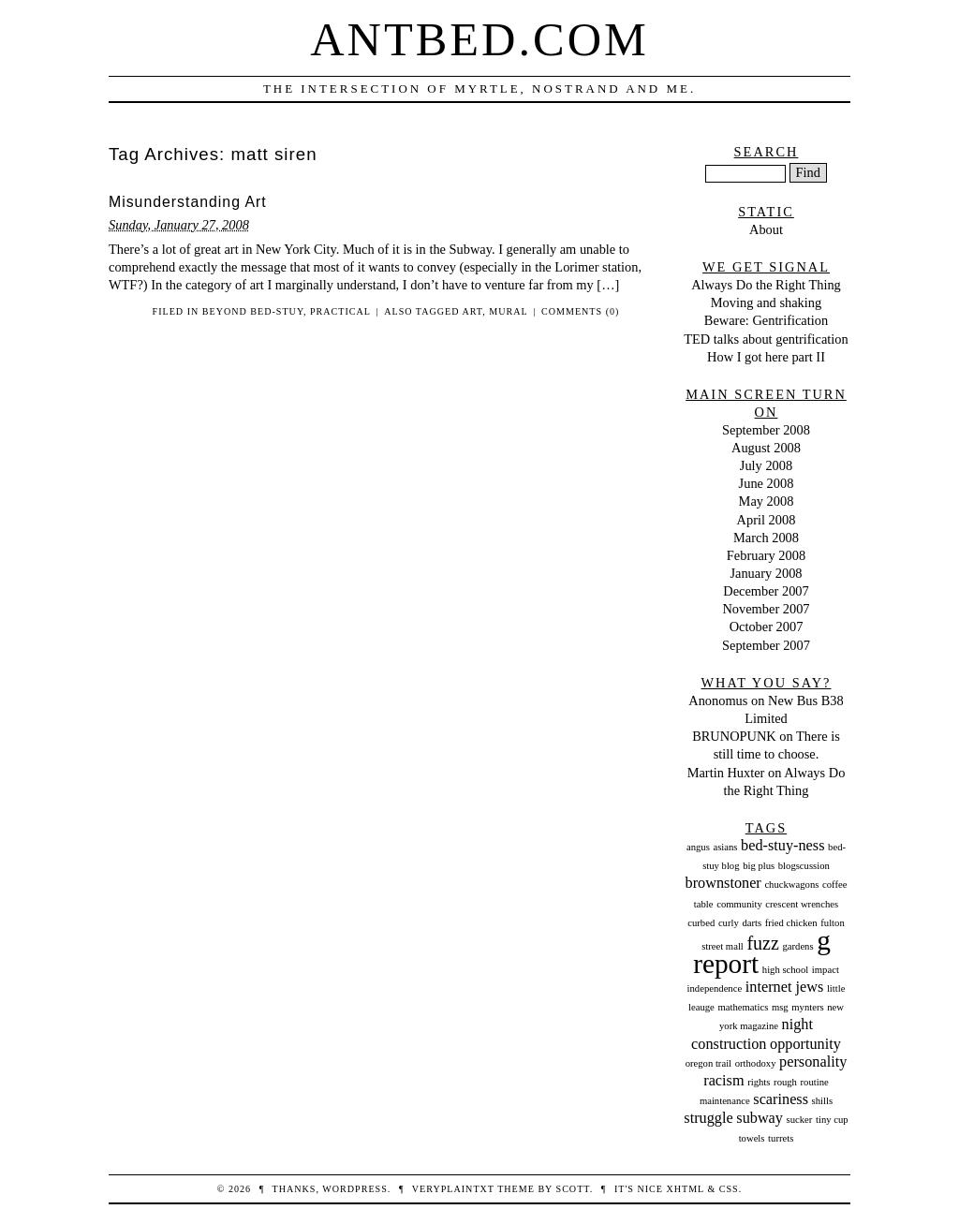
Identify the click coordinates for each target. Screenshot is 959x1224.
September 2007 (766, 645)
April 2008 (766, 519)
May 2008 (766, 501)
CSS (729, 1189)
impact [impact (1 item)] (825, 970)
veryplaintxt (453, 1189)
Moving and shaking (766, 302)
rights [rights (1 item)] (758, 1082)
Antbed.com (479, 39)
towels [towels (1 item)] (752, 1138)
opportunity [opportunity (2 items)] (805, 1044)
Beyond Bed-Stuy (252, 311)
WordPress (354, 1189)
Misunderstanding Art (188, 202)
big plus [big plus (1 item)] (759, 866)
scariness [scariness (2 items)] (780, 1099)
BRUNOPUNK (734, 736)
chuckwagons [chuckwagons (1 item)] (791, 884)
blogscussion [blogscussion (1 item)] (804, 866)
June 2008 (766, 483)
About (766, 229)
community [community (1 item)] (739, 904)
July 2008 (766, 465)
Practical (340, 311)
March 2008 (766, 537)
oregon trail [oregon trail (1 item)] (708, 1063)
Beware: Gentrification (766, 320)
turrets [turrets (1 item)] (780, 1138)
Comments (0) (580, 311)
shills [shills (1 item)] (823, 1101)
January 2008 (766, 573)
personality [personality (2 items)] (813, 1062)
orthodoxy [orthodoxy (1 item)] (755, 1063)
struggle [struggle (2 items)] (708, 1118)
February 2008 (766, 555)
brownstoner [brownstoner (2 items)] (723, 883)
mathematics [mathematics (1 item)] (742, 1007)
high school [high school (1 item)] (785, 970)
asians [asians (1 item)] (725, 847)
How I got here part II (766, 356)
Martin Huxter (726, 772)
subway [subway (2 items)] (759, 1118)
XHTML (684, 1189)
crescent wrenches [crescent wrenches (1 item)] (801, 904)
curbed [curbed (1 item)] (701, 923)
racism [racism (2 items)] (723, 1080)
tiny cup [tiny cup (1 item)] (832, 1119)
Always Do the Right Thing (766, 284)
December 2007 (766, 590)
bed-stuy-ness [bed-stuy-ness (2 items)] (782, 845)
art (472, 311)
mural (508, 311)
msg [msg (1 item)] (780, 1007)
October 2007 (767, 626)
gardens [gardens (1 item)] (797, 946)
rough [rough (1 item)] (785, 1082)
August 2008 (766, 447)
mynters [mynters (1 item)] (807, 1007)
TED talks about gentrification (766, 339)
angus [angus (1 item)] (698, 847)
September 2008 (766, 429)
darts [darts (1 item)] (751, 923)
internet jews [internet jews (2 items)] (784, 987)
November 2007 (765, 608)
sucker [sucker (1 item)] (800, 1119)
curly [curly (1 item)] (728, 923)
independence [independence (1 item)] (715, 988)
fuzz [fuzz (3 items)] (762, 943)
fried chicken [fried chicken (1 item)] (791, 923)
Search (766, 151)
